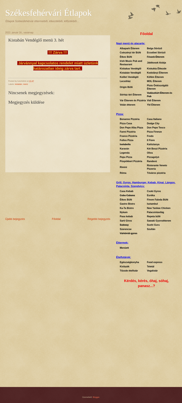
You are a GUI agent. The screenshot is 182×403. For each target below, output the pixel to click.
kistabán (18, 84)
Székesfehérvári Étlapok (48, 13)
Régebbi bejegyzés (99, 219)
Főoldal (56, 219)
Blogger (96, 397)
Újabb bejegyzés (15, 219)
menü (25, 84)
